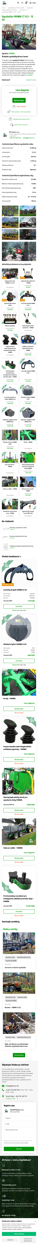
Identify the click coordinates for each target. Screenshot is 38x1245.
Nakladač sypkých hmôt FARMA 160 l (10, 421)
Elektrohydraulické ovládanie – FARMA (28, 327)
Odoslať (19, 1149)
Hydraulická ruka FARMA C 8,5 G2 (10, 282)
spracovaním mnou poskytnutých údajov (16, 1143)
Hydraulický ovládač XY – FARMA (28, 282)
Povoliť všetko (19, 1234)
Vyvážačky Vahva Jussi (23, 957)
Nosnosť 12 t (23, 10)
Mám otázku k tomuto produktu (19, 111)
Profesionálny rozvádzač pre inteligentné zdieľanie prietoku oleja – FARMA (10, 374)
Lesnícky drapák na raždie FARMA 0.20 (10, 398)
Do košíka (19, 606)
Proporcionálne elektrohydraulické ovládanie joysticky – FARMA (10, 349)
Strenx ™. (31, 75)
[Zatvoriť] (36, 1221)
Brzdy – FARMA (28, 442)
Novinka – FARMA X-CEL (13, 1007)
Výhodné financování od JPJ (19, 119)
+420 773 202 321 (15, 138)
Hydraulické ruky (10, 997)
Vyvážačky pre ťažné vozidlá (16, 8)
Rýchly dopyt (19, 100)
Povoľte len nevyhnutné (28, 1240)
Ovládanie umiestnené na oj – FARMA (10, 512)
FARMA (12, 53)
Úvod (3, 8)
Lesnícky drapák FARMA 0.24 (28, 304)
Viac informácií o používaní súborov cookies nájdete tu (16, 1228)
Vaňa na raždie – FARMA (10, 489)
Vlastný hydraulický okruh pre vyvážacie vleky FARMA (28, 466)
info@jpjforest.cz (29, 138)
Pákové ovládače (10, 326)
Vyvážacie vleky (10, 957)
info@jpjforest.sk (12, 1086)
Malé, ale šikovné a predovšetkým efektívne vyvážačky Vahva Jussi (16, 1045)
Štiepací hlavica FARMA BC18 (10, 443)
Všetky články (19, 1055)
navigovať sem (10, 1098)
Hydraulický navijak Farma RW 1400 (28, 512)
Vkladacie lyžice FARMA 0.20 (28, 398)
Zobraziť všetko (31, 80)
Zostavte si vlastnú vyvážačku (15, 967)
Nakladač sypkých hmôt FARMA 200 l (28, 421)
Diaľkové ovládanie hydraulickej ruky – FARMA (28, 348)
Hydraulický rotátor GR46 (10, 304)
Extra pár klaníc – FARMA (10, 465)
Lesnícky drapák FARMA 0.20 (28, 372)
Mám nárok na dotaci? (19, 124)
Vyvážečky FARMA (11, 961)
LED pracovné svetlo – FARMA (28, 490)
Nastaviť (10, 1240)
